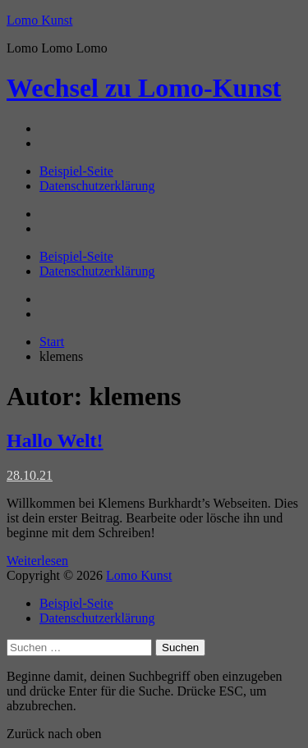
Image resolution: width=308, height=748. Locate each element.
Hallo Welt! (55, 440)
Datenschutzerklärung (96, 186)
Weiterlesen (37, 561)
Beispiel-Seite (76, 171)
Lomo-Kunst (144, 88)
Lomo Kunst (39, 20)
